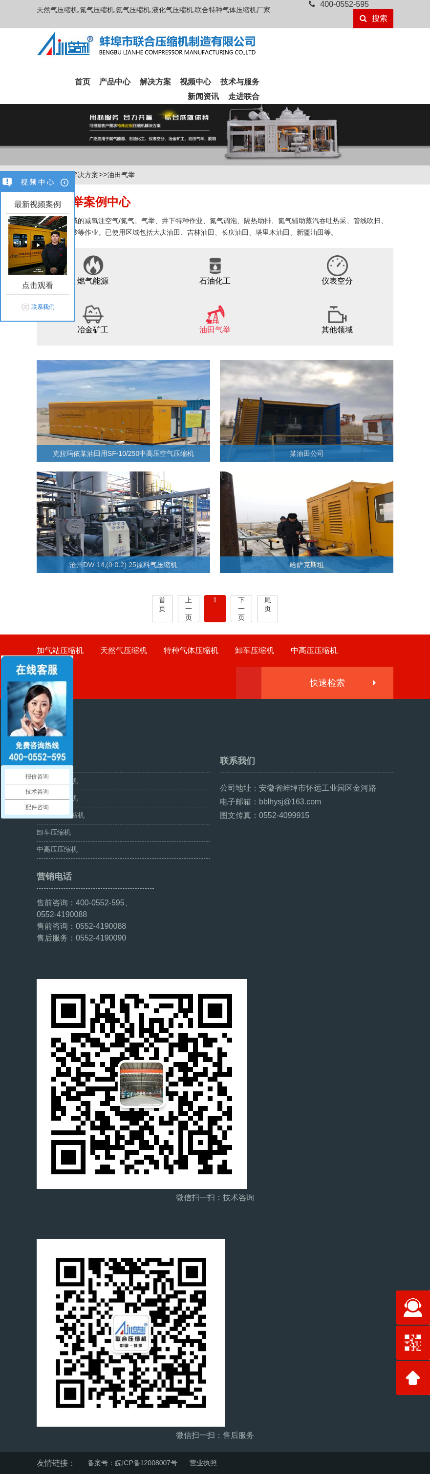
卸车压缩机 (254, 650)
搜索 (373, 18)
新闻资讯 (203, 96)
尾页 (267, 604)
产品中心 (114, 82)
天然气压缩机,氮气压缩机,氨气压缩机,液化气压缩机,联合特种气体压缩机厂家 (153, 10)
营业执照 (203, 1463)
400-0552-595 (339, 4)
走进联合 (243, 96)
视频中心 (195, 82)
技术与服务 (239, 82)
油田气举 (121, 175)
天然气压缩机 (123, 650)
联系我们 (43, 307)
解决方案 (155, 82)
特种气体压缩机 (191, 650)
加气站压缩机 (60, 650)
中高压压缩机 (314, 650)
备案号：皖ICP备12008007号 (132, 1463)
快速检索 (342, 683)
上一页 (188, 608)
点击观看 (37, 285)
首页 (82, 82)
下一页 (241, 608)
